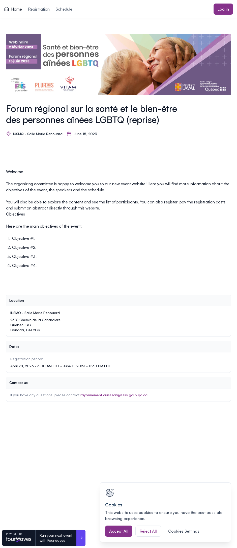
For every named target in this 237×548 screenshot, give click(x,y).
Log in (223, 9)
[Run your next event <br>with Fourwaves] (80, 538)
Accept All (118, 531)
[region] (165, 512)
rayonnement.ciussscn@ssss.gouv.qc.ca (113, 395)
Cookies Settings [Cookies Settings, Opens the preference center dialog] (183, 531)
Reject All (148, 531)
